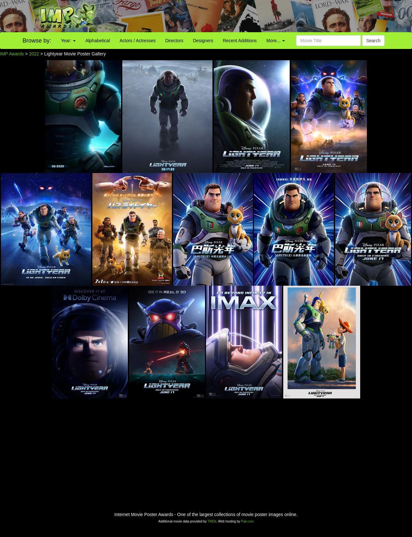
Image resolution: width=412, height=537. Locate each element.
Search (373, 40)
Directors (174, 40)
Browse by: (37, 40)
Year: (68, 40)
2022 (34, 53)
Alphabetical (97, 40)
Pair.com (247, 521)
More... (276, 40)
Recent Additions (240, 40)
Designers (203, 40)
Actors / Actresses (137, 40)
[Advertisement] (257, 16)
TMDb (212, 521)
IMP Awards (12, 53)
